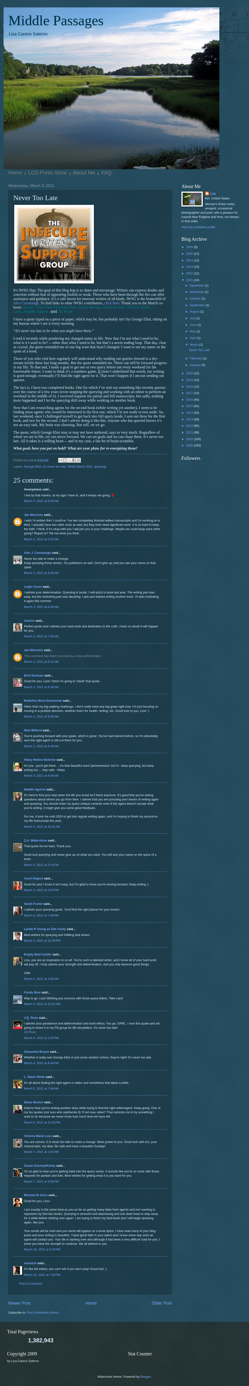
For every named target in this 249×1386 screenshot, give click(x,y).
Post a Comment (30, 1283)
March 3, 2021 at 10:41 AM (42, 826)
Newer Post (19, 1303)
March (194, 344)
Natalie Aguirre (35, 789)
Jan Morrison (33, 515)
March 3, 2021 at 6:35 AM (41, 573)
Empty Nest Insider (38, 954)
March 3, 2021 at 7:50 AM (41, 636)
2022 (190, 273)
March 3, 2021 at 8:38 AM (41, 687)
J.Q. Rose (31, 1018)
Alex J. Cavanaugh (37, 552)
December (197, 285)
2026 (190, 247)
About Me (84, 173)
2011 (190, 432)
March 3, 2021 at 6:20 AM (41, 501)
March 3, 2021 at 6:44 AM (41, 607)
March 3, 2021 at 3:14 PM (41, 865)
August (195, 311)
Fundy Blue (32, 992)
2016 (190, 399)
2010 (190, 439)
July (193, 318)
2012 (190, 426)
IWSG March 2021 (80, 466)
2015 (190, 406)
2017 (190, 393)
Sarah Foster (33, 904)
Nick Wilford (33, 730)
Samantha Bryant (36, 1051)
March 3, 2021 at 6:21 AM (41, 539)
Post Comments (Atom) (43, 1312)
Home (15, 173)
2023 (190, 266)
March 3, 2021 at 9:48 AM (41, 775)
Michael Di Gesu (35, 1195)
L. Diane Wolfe (34, 1077)
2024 (190, 260)
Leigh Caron (33, 586)
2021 (190, 280)
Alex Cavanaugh (26, 303)
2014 (190, 412)
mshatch (30, 1263)
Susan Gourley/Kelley (39, 1165)
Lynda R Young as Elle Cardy (45, 929)
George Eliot (32, 466)
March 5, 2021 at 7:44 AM (41, 1088)
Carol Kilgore (33, 878)
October (195, 298)
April (193, 338)
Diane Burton (33, 1102)
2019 (190, 380)
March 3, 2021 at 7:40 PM (41, 915)
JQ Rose (30, 1032)
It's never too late (54, 466)
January (195, 365)
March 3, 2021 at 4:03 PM (41, 890)
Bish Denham (33, 675)
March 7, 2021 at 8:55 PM (41, 1181)
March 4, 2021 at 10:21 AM (42, 1004)
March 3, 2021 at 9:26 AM (41, 716)
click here (111, 303)
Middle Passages (56, 20)
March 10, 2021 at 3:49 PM (42, 1249)
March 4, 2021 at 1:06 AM (41, 979)
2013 (190, 419)
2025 (190, 253)
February (196, 358)
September (198, 305)
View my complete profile (198, 227)
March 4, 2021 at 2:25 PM (41, 1038)
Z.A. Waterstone (35, 840)
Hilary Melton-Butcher (40, 759)
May (193, 331)
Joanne (29, 620)
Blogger (145, 1376)
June (193, 325)
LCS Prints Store (47, 173)
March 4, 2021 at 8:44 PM (41, 1063)
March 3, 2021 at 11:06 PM (42, 940)
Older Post (162, 1303)
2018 (190, 386)
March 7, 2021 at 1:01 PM (41, 1152)
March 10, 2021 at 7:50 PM (42, 1275)
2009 (190, 445)
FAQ (106, 173)
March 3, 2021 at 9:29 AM (41, 746)
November (197, 292)
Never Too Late (199, 350)
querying (100, 466)
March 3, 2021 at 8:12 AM (41, 661)
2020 (190, 373)
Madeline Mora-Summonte (43, 700)
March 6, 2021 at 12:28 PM (42, 1122)
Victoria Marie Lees (38, 1136)
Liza (213, 193)
